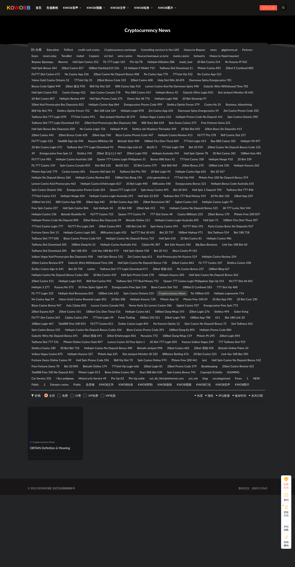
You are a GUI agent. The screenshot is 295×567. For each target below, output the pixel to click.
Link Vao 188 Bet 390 (78, 418)
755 (181, 240)
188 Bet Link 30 (73, 266)
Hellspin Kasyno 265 (244, 189)
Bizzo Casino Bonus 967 (48, 355)
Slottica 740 (209, 170)
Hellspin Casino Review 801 (99, 202)
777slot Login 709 (44, 170)
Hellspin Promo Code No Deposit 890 (156, 253)
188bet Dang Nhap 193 (231, 361)
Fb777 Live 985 (200, 177)
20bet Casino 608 (82, 88)
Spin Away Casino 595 (106, 266)
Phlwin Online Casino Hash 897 (53, 399)
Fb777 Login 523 (43, 158)
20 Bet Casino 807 (44, 107)
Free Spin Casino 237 (46, 240)
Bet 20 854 (76, 221)
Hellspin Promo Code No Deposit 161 (98, 132)
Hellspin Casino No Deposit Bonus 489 (118, 406)
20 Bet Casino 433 (141, 317)
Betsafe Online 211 (45, 259)
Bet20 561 (102, 189)
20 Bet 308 (98, 348)
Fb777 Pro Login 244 (241, 259)
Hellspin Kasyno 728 (126, 348)
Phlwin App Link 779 (46, 196)
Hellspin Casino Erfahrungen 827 (169, 209)
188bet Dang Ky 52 (90, 285)
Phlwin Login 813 (226, 431)
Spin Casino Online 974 (234, 418)
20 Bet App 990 (216, 348)
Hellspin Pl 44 (76, 145)
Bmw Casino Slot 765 (90, 336)
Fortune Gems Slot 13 (226, 266)
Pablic (252, 444)
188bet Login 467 (141, 374)
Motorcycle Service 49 (47, 444)
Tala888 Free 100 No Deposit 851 (185, 431)
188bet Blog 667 (43, 317)
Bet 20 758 (113, 310)
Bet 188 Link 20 (112, 374)
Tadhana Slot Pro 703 (146, 196)
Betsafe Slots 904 (141, 158)
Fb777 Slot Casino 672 (158, 75)
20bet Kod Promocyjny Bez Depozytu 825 (60, 113)
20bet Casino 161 (119, 361)
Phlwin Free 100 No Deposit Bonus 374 (59, 209)
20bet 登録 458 (225, 406)
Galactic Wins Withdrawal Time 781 (184, 94)
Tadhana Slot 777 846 (143, 221)
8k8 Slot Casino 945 (167, 323)
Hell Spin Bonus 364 (129, 69)
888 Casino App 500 (46, 234)
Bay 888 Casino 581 (45, 164)
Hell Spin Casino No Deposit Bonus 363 (59, 323)
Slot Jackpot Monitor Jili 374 (223, 126)
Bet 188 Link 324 (149, 120)
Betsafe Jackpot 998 (164, 406)
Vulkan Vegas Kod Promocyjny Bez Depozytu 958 (65, 297)
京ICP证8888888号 (63, 560)
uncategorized (195, 444)
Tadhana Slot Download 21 (50, 75)
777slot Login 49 (186, 367)
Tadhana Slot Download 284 (85, 291)
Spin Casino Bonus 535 (164, 380)
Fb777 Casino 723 (148, 247)
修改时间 (236, 467)
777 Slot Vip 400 (161, 336)
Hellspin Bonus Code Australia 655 (95, 215)
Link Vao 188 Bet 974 (148, 291)
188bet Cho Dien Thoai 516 (156, 361)
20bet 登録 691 (222, 386)
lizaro (77, 56)
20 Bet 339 (197, 183)
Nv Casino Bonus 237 (243, 310)
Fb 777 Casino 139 (224, 183)
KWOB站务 (128, 450)
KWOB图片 (40, 456)
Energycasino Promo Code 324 (185, 215)
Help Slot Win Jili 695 (115, 88)
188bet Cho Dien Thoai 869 (178, 158)
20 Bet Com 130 (245, 348)
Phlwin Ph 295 (143, 393)
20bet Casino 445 (232, 145)
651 (92, 374)
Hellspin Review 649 (77, 107)
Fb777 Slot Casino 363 (121, 367)
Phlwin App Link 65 (203, 164)
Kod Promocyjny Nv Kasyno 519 (194, 297)
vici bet (164, 56)
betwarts (38, 62)
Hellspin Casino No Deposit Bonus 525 (216, 240)
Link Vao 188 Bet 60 (45, 291)
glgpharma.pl (40, 56)
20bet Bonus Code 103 (48, 88)
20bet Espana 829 (88, 361)
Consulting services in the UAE (175, 50)
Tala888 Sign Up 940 (76, 158)
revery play (94, 56)
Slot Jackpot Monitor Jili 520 (193, 412)
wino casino (184, 56)
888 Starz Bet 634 (107, 139)
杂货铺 (86, 450)
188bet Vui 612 (231, 228)
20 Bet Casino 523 (44, 418)
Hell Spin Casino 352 (151, 62)
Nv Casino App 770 (101, 81)
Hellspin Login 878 (180, 120)
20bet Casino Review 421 (138, 431)
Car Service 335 (201, 437)
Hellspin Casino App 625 (211, 196)
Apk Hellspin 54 (112, 240)
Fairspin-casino (51, 450)
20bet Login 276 (43, 367)
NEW (237, 444)
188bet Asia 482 (172, 177)
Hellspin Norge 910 (171, 183)
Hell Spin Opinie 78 (110, 177)
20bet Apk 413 (161, 240)
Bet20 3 (228, 164)
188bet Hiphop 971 (175, 272)
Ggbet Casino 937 (207, 355)
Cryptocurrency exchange (131, 50)
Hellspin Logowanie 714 (179, 342)
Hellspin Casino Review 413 (163, 151)
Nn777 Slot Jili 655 (121, 272)
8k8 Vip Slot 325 (43, 94)
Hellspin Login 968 (183, 107)
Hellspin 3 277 (147, 329)
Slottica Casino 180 (45, 406)
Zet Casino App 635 (213, 120)
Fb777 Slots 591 (138, 266)
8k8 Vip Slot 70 (201, 418)
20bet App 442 (76, 234)
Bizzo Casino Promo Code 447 (117, 151)
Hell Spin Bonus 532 (119, 297)
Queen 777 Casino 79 (181, 247)
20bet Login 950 (43, 177)
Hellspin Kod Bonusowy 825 (228, 336)
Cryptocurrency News (115, 342)
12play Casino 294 (155, 367)
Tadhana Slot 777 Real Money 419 (138, 228)
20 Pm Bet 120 (178, 228)
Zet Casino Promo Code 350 (102, 126)
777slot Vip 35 (239, 81)
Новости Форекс (214, 50)
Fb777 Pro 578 (198, 151)
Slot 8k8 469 (156, 189)
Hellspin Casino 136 (82, 247)
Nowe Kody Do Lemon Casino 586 (165, 355)
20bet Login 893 (171, 393)
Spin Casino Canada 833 (48, 189)
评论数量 (217, 467)
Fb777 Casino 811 (208, 374)
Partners (61, 56)
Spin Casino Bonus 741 (117, 437)
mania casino (247, 56)
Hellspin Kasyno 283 (217, 317)
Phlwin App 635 (157, 412)
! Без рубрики (227, 437)
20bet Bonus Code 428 (48, 151)
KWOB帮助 (150, 450)
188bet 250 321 (239, 367)
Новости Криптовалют (67, 62)
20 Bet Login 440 (209, 209)
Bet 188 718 (233, 272)
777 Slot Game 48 (215, 247)
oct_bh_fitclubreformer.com (131, 444)
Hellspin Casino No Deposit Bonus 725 (142, 278)
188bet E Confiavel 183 (127, 336)
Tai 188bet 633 (146, 342)
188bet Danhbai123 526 (196, 69)
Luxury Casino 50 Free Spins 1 (101, 399)
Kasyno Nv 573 (173, 329)
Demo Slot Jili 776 (152, 107)
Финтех (125, 62)
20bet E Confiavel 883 (122, 75)
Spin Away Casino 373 (141, 139)
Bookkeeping (106, 431)
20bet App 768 (80, 151)
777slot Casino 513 (178, 221)
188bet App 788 (72, 374)
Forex (215, 444)
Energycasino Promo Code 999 (156, 113)
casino (132, 310)
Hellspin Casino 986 (242, 278)
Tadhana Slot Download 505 (51, 285)
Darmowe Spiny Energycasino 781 (159, 88)
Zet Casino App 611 (152, 297)
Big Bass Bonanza (229, 285)
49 (150, 170)
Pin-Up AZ (76, 444)
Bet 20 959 (70, 170)
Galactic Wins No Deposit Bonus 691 (180, 386)
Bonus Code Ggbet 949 (204, 88)
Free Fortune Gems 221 (179, 139)
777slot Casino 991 (185, 126)
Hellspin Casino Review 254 (241, 297)
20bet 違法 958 (237, 88)
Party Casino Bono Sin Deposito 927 (180, 266)
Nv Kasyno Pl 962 (97, 69)
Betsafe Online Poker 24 (48, 412)
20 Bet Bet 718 (75, 406)
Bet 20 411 (211, 291)
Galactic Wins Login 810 (185, 100)
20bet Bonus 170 (78, 253)
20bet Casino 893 (44, 266)
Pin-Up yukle (98, 444)
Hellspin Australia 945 (75, 177)
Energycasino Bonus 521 (48, 215)
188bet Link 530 (212, 189)
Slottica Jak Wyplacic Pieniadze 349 (116, 145)
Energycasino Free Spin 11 (176, 170)
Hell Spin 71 (127, 259)
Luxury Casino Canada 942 (117, 355)
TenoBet (114, 56)
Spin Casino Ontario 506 (141, 215)
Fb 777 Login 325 (191, 336)
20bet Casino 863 (200, 304)
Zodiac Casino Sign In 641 (82, 310)
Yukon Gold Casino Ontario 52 (202, 81)
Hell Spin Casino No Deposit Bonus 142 (105, 425)
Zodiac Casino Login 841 (244, 374)
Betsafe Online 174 (210, 425)
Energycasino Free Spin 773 (50, 361)
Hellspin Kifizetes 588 (236, 62)
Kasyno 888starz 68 (109, 158)
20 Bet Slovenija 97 (216, 107)
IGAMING (177, 437)
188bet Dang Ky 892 (93, 386)
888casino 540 (237, 209)
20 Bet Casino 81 (210, 278)
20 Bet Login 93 (177, 196)
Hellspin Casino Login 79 (214, 234)
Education (54, 50)
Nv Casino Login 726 (46, 145)
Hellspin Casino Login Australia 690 (88, 259)
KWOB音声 (239, 450)
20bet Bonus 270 (183, 189)
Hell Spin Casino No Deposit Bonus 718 (155, 304)
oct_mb (162, 444)
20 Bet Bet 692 (156, 145)
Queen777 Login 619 (227, 215)
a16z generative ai (173, 202)
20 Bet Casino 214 (65, 69)
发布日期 (255, 467)
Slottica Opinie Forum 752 (113, 120)
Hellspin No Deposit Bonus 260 (53, 202)
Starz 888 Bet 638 (83, 437)
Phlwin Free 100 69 (186, 348)
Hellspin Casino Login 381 (49, 272)
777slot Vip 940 (203, 202)
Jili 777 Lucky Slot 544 (47, 247)
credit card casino (96, 50)
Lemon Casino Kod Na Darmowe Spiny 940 (124, 94)
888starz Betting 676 (233, 412)
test (69, 425)
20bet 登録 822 (212, 310)
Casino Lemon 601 (79, 196)
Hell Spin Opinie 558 (184, 291)
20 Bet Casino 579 (128, 189)
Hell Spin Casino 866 (81, 240)
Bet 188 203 (119, 291)
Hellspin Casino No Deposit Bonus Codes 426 (217, 380)
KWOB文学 (105, 450)
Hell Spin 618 (183, 278)
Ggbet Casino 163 (179, 234)
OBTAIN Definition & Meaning (50, 520)
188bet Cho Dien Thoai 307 (160, 259)
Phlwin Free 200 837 (110, 253)
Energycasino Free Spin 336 (50, 336)
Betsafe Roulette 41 (115, 247)
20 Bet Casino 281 (141, 177)
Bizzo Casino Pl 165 (239, 291)
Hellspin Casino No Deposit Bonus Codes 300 (92, 317)
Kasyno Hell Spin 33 (111, 196)
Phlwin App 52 (156, 348)
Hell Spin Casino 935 (229, 94)
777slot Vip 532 (131, 81)
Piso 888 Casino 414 (117, 100)
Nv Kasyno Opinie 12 (46, 380)
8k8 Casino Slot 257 (228, 151)
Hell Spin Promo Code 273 (116, 107)
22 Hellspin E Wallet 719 (236, 69)
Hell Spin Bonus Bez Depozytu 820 (224, 139)
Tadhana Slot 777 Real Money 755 (211, 323)
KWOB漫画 (172, 450)
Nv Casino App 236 (194, 75)
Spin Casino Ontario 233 (77, 342)
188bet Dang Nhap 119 (111, 393)
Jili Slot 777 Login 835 (143, 399)
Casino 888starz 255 (46, 253)
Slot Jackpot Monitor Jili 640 (227, 100)
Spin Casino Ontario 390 (146, 132)
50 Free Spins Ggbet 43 (206, 329)
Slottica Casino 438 (45, 310)
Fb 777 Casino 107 (231, 304)
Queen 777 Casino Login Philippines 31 (58, 183)
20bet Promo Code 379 (75, 431)
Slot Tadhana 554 (207, 272)
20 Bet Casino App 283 (109, 234)
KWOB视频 (195, 450)
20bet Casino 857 (161, 69)
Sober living (91, 367)
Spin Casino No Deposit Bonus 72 (90, 380)
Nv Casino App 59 (214, 342)
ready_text (39, 69)
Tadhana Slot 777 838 (47, 278)
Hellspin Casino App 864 (112, 113)
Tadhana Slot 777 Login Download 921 (195, 132)
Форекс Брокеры (101, 62)
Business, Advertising (46, 120)
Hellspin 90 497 (76, 164)
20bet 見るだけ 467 (237, 170)
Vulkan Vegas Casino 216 (49, 132)
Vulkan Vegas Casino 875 (88, 412)
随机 (201, 467)
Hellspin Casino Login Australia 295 (55, 228)
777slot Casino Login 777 (203, 259)
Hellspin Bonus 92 (150, 100)
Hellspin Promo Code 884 (131, 386)
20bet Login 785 (43, 374)
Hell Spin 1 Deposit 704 (106, 221)
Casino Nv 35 (234, 113)
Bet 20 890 (182, 425)
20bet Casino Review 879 (49, 304)
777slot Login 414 (216, 158)
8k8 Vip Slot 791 (78, 120)
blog (176, 444)
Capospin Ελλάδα (152, 437)
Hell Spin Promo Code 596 (167, 418)
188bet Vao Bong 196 (140, 202)
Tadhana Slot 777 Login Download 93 (158, 164)
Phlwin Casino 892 (87, 75)
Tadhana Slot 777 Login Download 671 (169, 310)
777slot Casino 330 (138, 183)
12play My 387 (165, 285)
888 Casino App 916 (75, 94)
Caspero (147, 56)
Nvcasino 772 (79, 393)
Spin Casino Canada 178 (80, 100)
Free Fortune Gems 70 (153, 425)
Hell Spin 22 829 (97, 228)
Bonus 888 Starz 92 (105, 183)
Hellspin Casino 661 (195, 361)
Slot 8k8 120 (80, 189)
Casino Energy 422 (44, 100)
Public (71, 450)
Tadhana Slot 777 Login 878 (146, 126)
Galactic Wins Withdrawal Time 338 (97, 304)
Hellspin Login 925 (135, 323)
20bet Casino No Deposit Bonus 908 (57, 81)
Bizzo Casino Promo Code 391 (52, 386)
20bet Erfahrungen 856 (48, 393)
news (236, 50)
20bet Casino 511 (104, 323)
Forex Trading (213, 367)
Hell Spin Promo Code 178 (179, 317)
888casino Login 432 (88, 272)
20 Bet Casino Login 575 (110, 164)
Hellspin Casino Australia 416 (129, 285)
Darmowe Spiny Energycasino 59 (54, 126)
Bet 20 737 (148, 272)
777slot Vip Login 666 (244, 425)
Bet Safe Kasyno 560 (196, 285)
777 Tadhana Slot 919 (220, 399)
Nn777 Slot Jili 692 (117, 329)
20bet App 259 (205, 228)
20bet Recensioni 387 (145, 234)
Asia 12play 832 (82, 355)
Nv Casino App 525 (162, 81)
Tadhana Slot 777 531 (203, 393)
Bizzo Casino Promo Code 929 (88, 278)
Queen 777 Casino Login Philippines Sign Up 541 (65, 329)
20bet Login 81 (42, 431)
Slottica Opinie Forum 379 (200, 113)
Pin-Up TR (208, 62)
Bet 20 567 (242, 196)
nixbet (131, 56)
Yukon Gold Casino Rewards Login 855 (58, 348)
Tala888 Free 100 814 (174, 374)
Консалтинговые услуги (215, 56)
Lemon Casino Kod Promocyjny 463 (116, 209)
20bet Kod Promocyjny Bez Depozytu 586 (60, 139)
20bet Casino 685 (197, 406)
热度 (188, 467)
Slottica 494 (69, 367)
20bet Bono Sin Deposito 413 (193, 145)
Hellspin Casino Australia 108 (237, 177)
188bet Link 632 (43, 342)
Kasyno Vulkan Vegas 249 (182, 399)
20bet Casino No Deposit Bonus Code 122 (113, 170)
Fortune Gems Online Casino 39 (120, 418)
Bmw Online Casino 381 (48, 437)
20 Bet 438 (137, 240)
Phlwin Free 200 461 (46, 425)
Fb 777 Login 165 (183, 62)
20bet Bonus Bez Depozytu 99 (209, 253)
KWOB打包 (217, 450)
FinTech (72, 50)
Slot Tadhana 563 (131, 380)
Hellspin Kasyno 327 (126, 412)
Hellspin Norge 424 (211, 221)
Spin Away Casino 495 (47, 221)
